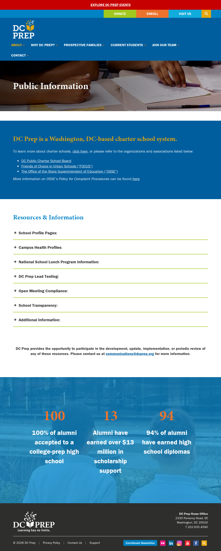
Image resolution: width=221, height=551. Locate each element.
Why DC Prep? (44, 45)
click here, (81, 151)
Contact (20, 55)
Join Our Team (165, 45)
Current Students (128, 45)
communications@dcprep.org (130, 353)
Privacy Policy (51, 543)
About (18, 45)
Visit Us (185, 14)
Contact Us (75, 543)
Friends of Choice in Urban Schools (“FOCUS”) (57, 166)
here (136, 178)
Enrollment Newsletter (140, 543)
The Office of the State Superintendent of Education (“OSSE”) (69, 171)
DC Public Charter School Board (46, 160)
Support (95, 543)
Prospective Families (84, 45)
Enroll (152, 14)
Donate (120, 14)
